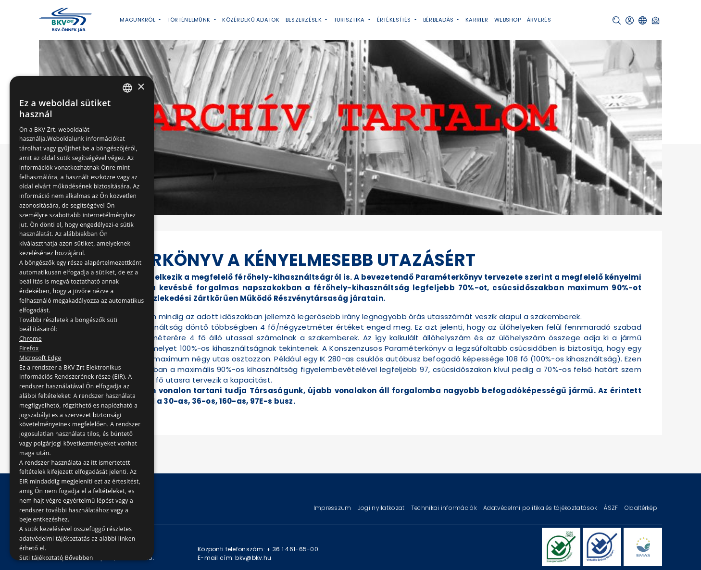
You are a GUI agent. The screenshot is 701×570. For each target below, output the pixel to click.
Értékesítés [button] (395, 20)
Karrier (476, 20)
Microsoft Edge (40, 358)
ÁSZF (611, 508)
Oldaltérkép (641, 508)
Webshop (507, 20)
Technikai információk (444, 508)
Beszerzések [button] (304, 20)
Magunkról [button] (138, 20)
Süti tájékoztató (41, 558)
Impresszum (333, 508)
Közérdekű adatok (250, 20)
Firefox (29, 348)
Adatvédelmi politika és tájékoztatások (541, 508)
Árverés (539, 20)
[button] (616, 20)
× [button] (140, 87)
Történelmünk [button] (189, 20)
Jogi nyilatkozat (382, 508)
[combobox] (127, 88)
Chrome (30, 339)
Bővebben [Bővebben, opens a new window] (79, 558)
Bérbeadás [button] (439, 20)
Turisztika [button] (350, 20)
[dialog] (82, 318)
